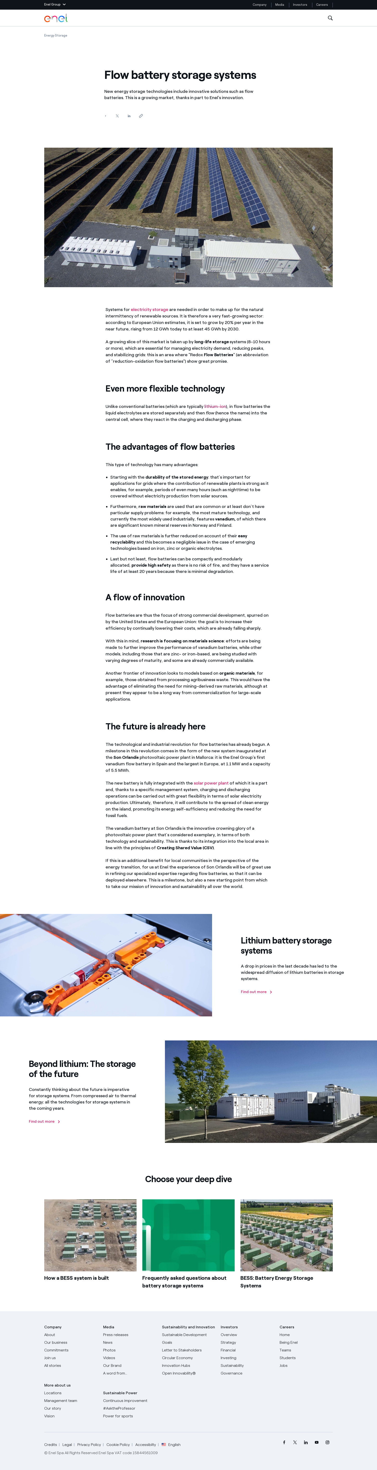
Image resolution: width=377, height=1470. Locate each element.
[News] (129, 1342)
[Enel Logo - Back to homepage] (56, 18)
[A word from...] (129, 1373)
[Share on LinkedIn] (129, 116)
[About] (70, 1335)
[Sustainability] (247, 1365)
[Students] (306, 1358)
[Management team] (70, 1401)
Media (279, 4)
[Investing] (247, 1358)
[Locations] (70, 1393)
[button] (54, 5)
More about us (57, 1385)
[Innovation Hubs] (188, 1365)
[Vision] (70, 1416)
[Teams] (306, 1350)
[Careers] (306, 1335)
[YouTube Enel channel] (316, 1442)
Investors (300, 4)
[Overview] (247, 1335)
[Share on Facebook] (105, 116)
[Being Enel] (306, 1342)
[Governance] (247, 1373)
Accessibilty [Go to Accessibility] (145, 1444)
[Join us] (70, 1358)
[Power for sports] (129, 1416)
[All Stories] (70, 1365)
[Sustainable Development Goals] (188, 1338)
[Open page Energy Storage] (55, 35)
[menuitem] (284, 1442)
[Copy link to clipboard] (140, 116)
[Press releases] (129, 1335)
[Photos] (129, 1350)
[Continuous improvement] (129, 1401)
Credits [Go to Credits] (50, 1444)
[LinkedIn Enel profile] (305, 1442)
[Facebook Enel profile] (284, 1442)
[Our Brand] (129, 1365)
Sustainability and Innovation (188, 1327)
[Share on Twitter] (117, 116)
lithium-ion (215, 406)
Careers (322, 4)
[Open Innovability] (188, 1373)
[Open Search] (330, 18)
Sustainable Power (120, 1393)
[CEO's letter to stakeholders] (188, 1350)
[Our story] (70, 1408)
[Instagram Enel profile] (327, 1442)
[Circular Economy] (188, 1358)
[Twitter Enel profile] (294, 1442)
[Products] (70, 1342)
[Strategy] (247, 1342)
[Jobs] (306, 1365)
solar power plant (211, 783)
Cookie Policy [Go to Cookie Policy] (118, 1444)
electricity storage (149, 309)
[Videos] (129, 1358)
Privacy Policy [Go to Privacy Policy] (89, 1444)
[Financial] (247, 1350)
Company (259, 4)
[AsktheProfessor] (129, 1408)
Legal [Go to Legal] (67, 1444)
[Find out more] (256, 991)
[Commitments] (70, 1350)
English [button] (171, 1445)
